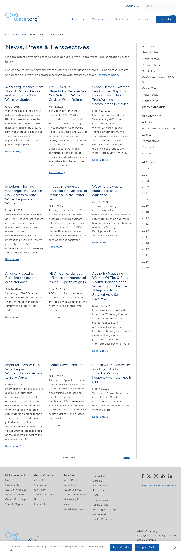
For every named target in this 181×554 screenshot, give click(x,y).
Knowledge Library (74, 509)
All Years (148, 162)
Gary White (150, 52)
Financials (40, 504)
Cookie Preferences (103, 519)
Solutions (121, 19)
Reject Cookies (121, 547)
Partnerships (151, 65)
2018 (145, 212)
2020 (145, 199)
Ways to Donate (15, 495)
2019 (145, 205)
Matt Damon (151, 58)
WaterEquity (150, 100)
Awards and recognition (158, 128)
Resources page (107, 75)
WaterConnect (72, 490)
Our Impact (99, 19)
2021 (145, 193)
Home (8, 35)
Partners (142, 19)
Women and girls (153, 107)
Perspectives (150, 140)
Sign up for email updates (159, 486)
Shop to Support (15, 504)
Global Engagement (75, 495)
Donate (165, 19)
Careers (97, 481)
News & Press (100, 486)
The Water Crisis (44, 495)
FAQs (95, 495)
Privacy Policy (100, 500)
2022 (145, 187)
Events (146, 134)
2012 (145, 249)
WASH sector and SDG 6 (158, 80)
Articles (147, 122)
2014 (145, 236)
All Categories (151, 116)
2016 (145, 224)
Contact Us (133, 6)
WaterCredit (150, 88)
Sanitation (149, 71)
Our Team (40, 490)
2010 (145, 261)
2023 (145, 180)
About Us (77, 19)
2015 (145, 230)
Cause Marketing (15, 499)
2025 (145, 168)
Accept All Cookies (147, 547)
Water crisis (150, 94)
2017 (145, 218)
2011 (145, 255)
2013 (145, 243)
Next (127, 457)
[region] (90, 547)
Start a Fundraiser (16, 490)
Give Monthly (13, 485)
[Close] (175, 547)
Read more (13, 151)
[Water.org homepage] (22, 17)
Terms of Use (100, 505)
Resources (98, 490)
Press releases (152, 147)
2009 (145, 267)
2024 (145, 174)
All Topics (148, 46)
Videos (146, 153)
